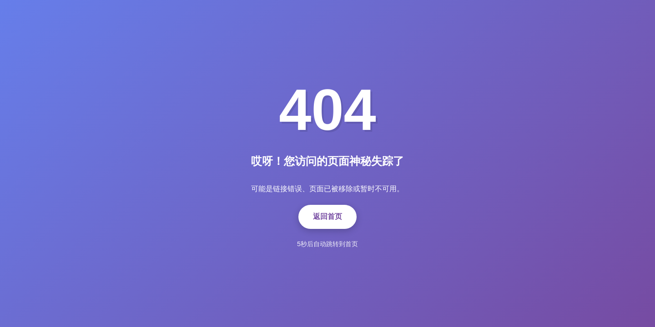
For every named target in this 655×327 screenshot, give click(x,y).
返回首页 (327, 216)
